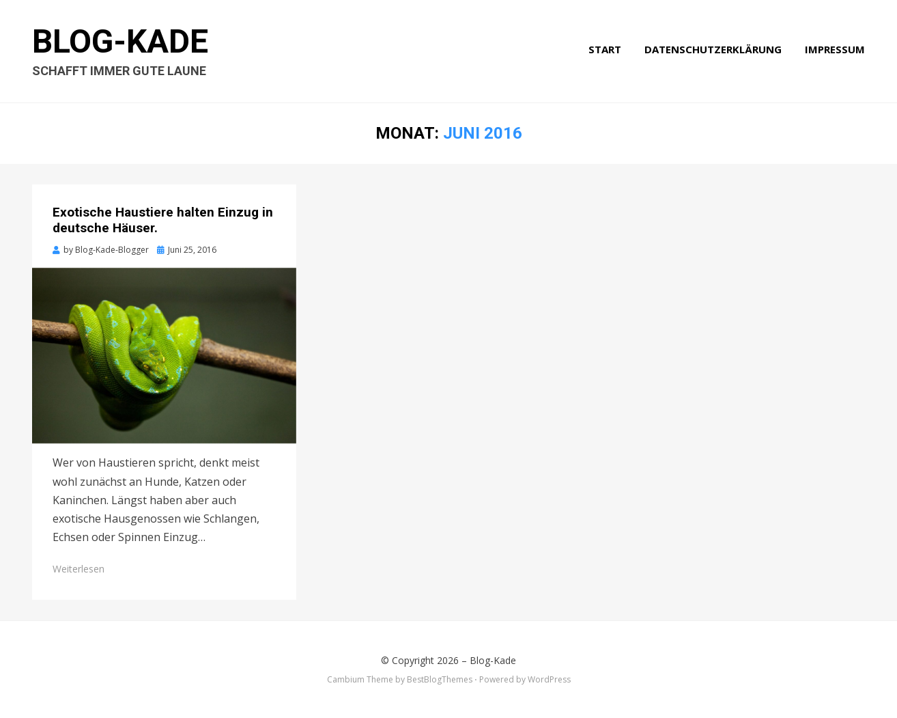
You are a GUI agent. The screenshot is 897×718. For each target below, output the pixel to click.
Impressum (835, 49)
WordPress (549, 679)
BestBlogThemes (439, 679)
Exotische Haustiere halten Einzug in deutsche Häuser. (163, 220)
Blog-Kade (120, 41)
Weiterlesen (78, 568)
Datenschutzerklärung (713, 49)
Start (604, 49)
